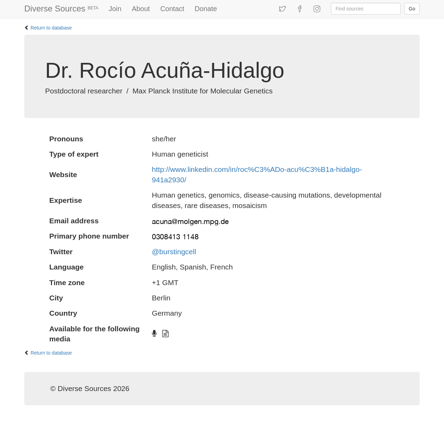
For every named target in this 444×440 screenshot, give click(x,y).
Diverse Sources (61, 8)
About (141, 9)
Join (115, 9)
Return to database (51, 28)
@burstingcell (174, 252)
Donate (206, 9)
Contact (172, 9)
